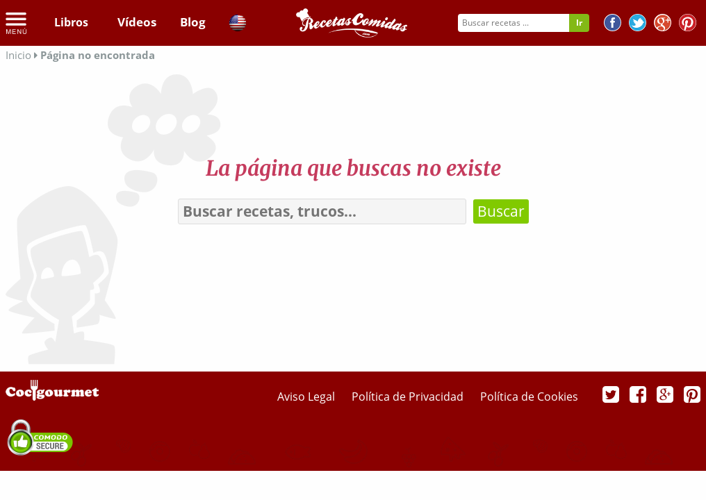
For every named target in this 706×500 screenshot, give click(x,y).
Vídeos (135, 22)
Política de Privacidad (409, 396)
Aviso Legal (307, 396)
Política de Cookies (529, 396)
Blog (191, 22)
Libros (71, 22)
